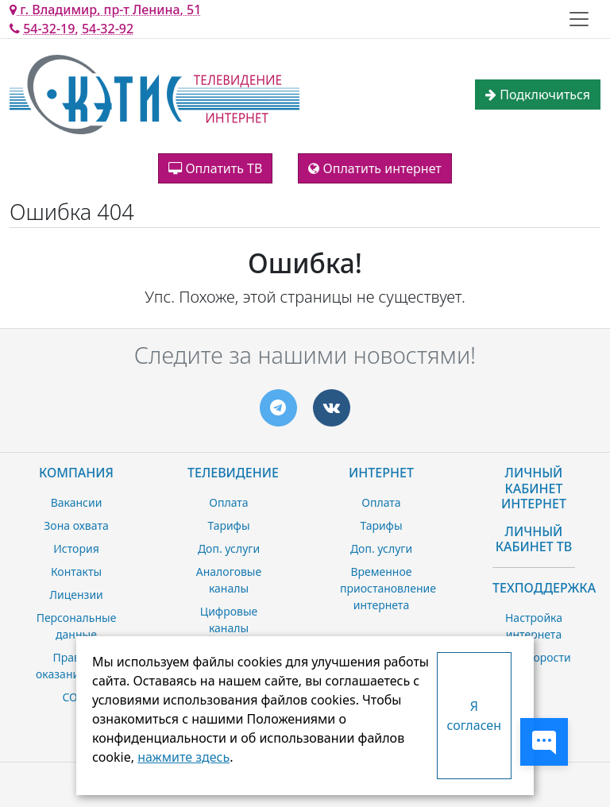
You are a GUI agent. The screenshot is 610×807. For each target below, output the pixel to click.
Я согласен (474, 715)
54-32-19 (49, 28)
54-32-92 (107, 28)
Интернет (381, 472)
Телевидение (233, 472)
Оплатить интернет (374, 168)
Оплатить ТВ (215, 168)
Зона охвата (76, 525)
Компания (76, 472)
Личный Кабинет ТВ (534, 539)
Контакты (76, 571)
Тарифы (228, 525)
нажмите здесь (183, 757)
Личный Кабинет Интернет (533, 488)
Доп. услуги (229, 548)
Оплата (228, 502)
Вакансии (76, 502)
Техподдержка (544, 588)
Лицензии (76, 594)
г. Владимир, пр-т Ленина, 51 (105, 9)
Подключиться (537, 94)
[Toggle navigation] (579, 19)
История (75, 548)
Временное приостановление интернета (388, 588)
